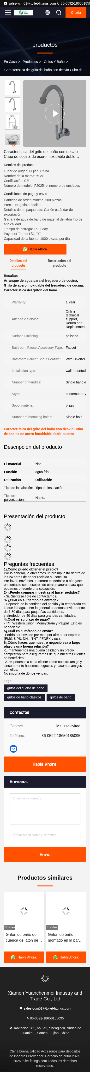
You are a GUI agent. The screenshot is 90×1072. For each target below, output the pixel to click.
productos (30, 62)
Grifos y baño (54, 62)
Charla (76, 12)
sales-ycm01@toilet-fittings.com (30, 3)
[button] (13, 145)
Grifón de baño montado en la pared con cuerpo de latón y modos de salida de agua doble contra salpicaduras (66, 937)
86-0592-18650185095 (45, 1018)
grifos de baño (60, 697)
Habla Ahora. (45, 764)
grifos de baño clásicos (24, 697)
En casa (10, 62)
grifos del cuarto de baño (25, 688)
